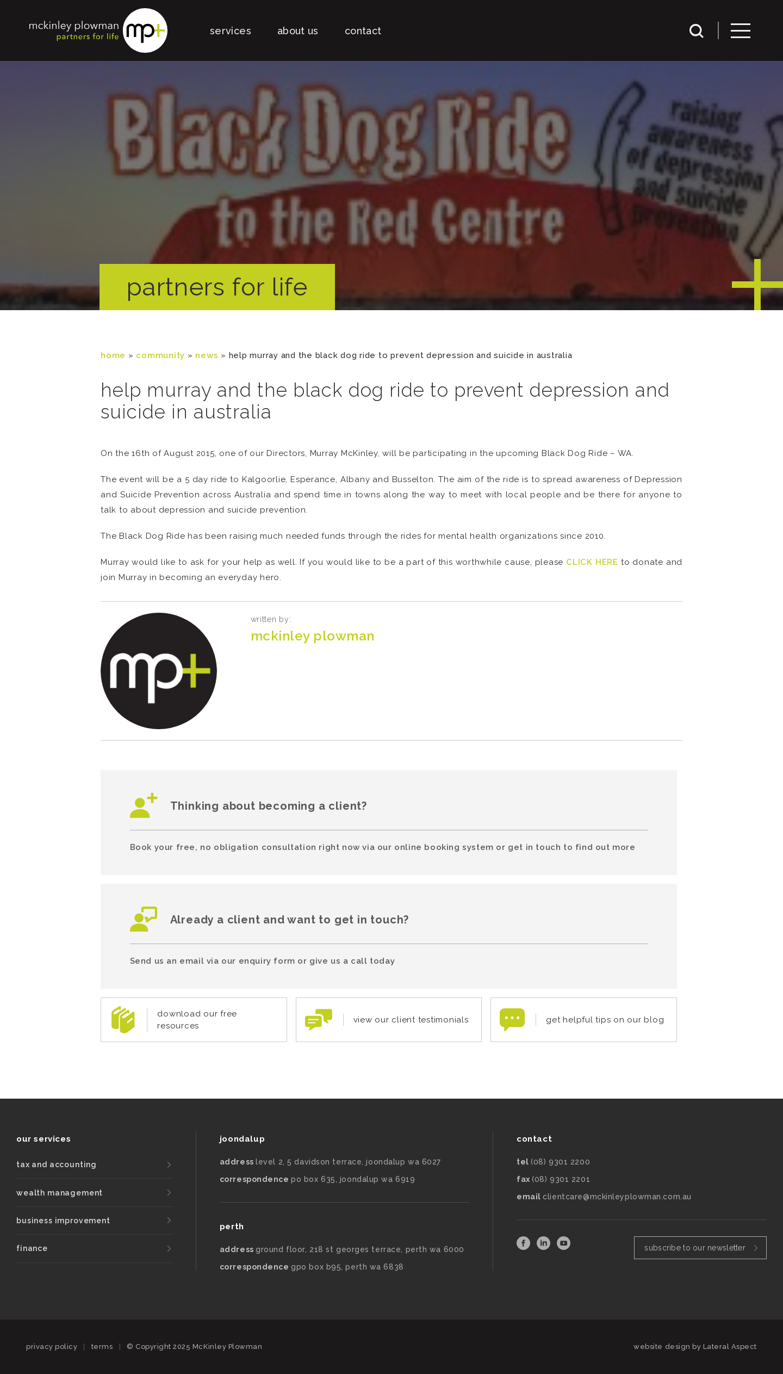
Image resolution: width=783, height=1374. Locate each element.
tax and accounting (56, 1164)
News (206, 355)
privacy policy (51, 1346)
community (160, 355)
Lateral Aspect (730, 1346)
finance (32, 1248)
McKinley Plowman (313, 636)
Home (113, 355)
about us (298, 30)
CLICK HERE (592, 562)
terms (102, 1346)
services (230, 30)
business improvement (63, 1220)
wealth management (59, 1192)
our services (43, 1139)
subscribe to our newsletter (694, 1247)
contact (363, 30)
